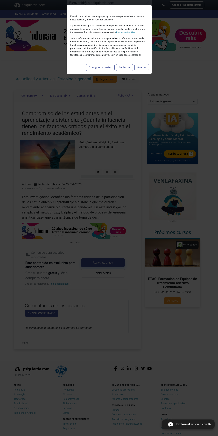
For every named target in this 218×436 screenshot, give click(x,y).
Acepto (141, 67)
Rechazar (124, 67)
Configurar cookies (100, 67)
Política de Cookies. (126, 32)
